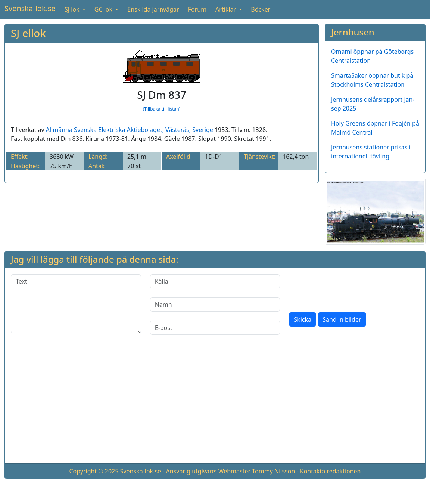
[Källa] (215, 281)
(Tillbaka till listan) (162, 109)
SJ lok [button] (73, 9)
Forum (197, 9)
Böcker (260, 9)
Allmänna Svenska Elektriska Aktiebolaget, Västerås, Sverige (129, 130)
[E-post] (215, 328)
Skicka (302, 319)
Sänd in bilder (341, 319)
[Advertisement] (215, 405)
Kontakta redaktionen (330, 471)
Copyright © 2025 (93, 471)
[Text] (76, 303)
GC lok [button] (104, 9)
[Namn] (215, 304)
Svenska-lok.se (30, 8)
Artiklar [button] (226, 9)
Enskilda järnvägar (153, 9)
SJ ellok (28, 33)
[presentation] (345, 288)
